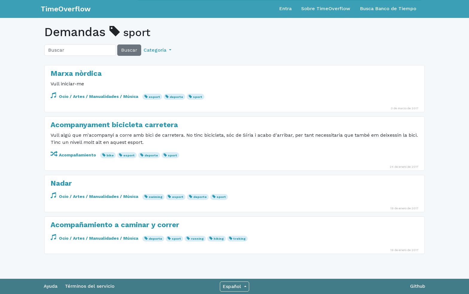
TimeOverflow (66, 9)
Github (417, 286)
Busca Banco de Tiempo (388, 8)
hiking (219, 239)
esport (154, 97)
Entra (285, 8)
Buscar (129, 50)
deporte (176, 97)
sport (197, 97)
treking (239, 239)
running (197, 239)
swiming (155, 197)
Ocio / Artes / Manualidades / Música (95, 96)
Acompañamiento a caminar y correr (115, 225)
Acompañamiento (74, 155)
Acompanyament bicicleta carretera (114, 125)
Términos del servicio (90, 286)
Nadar (61, 183)
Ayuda (50, 286)
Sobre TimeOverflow (325, 8)
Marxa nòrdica (76, 73)
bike (110, 155)
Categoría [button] (156, 50)
